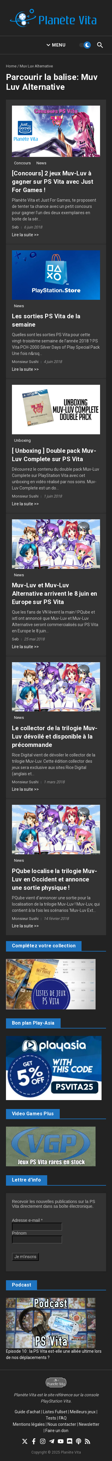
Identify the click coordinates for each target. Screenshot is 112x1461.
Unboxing (22, 440)
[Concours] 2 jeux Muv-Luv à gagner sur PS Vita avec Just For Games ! (52, 182)
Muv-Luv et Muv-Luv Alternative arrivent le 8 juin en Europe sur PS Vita (54, 594)
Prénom (19, 1233)
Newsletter (89, 1424)
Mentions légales (29, 1424)
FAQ (63, 1418)
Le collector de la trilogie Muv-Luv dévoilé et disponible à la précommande (54, 736)
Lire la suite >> (25, 234)
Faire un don (56, 1430)
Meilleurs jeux (83, 1411)
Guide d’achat (27, 1411)
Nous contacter (61, 1424)
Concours (22, 163)
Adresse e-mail (27, 1220)
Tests (51, 1418)
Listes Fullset (55, 1411)
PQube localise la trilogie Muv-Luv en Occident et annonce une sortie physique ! (54, 879)
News (41, 163)
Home (11, 66)
